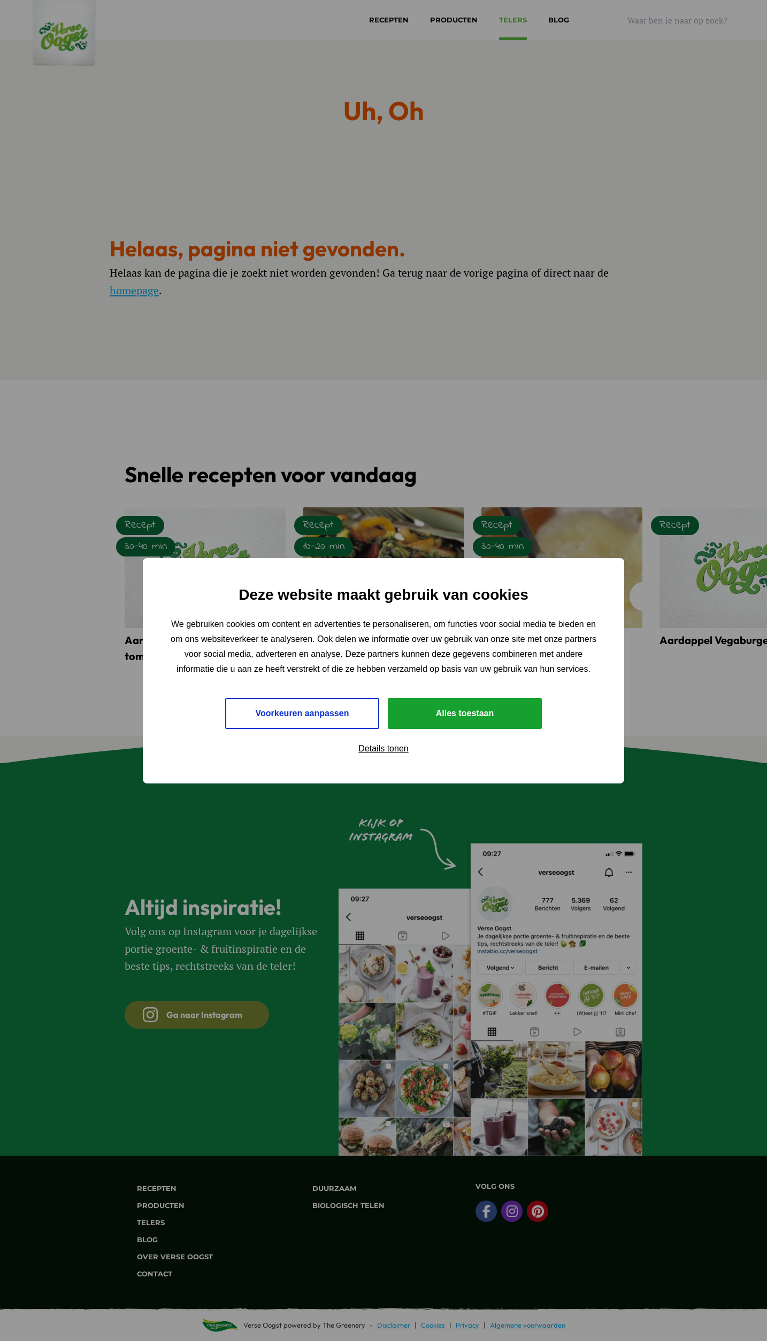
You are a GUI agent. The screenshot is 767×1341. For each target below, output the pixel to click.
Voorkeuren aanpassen (302, 713)
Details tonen (383, 748)
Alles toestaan (465, 713)
